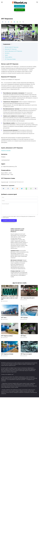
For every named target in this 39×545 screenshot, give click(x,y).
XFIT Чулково (24, 317)
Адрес (6, 55)
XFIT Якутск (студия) (26, 354)
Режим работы (8, 57)
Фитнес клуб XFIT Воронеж (11, 47)
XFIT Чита (3, 317)
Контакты (7, 53)
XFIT (3, 38)
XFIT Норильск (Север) (7, 354)
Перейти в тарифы (6, 150)
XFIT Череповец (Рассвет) (27, 297)
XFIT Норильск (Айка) (6, 335)
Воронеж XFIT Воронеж (11, 49)
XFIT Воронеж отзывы (10, 59)
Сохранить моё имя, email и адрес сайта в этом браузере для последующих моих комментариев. (19, 217)
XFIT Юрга (23, 335)
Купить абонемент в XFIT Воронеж (13, 51)
